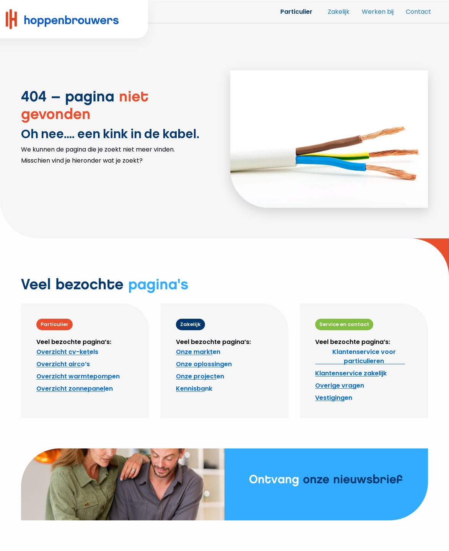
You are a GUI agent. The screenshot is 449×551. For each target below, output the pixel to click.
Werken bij (378, 11)
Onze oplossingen (204, 364)
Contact (418, 11)
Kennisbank (194, 388)
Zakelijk (339, 11)
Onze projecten (200, 376)
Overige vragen (339, 385)
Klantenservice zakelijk (351, 373)
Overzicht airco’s (63, 364)
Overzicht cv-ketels (67, 351)
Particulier (296, 11)
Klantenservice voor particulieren (364, 356)
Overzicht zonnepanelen (74, 388)
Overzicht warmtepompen (78, 376)
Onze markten (198, 351)
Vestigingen (333, 397)
